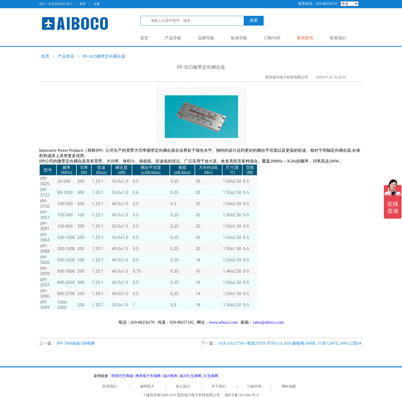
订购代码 (272, 38)
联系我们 (338, 38)
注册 (97, 4)
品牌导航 (206, 38)
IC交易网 (211, 376)
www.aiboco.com (223, 322)
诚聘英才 (147, 386)
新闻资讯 (305, 38)
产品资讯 (66, 56)
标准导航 (239, 38)
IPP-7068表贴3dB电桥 (76, 343)
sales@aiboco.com (268, 322)
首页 (144, 38)
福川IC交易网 (190, 376)
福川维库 (170, 376)
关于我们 (218, 386)
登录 (83, 4)
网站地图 (289, 386)
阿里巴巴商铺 (122, 376)
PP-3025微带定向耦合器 (104, 56)
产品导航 (173, 38)
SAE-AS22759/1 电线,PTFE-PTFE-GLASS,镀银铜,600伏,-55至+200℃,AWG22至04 (289, 343)
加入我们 (183, 386)
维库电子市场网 (148, 376)
